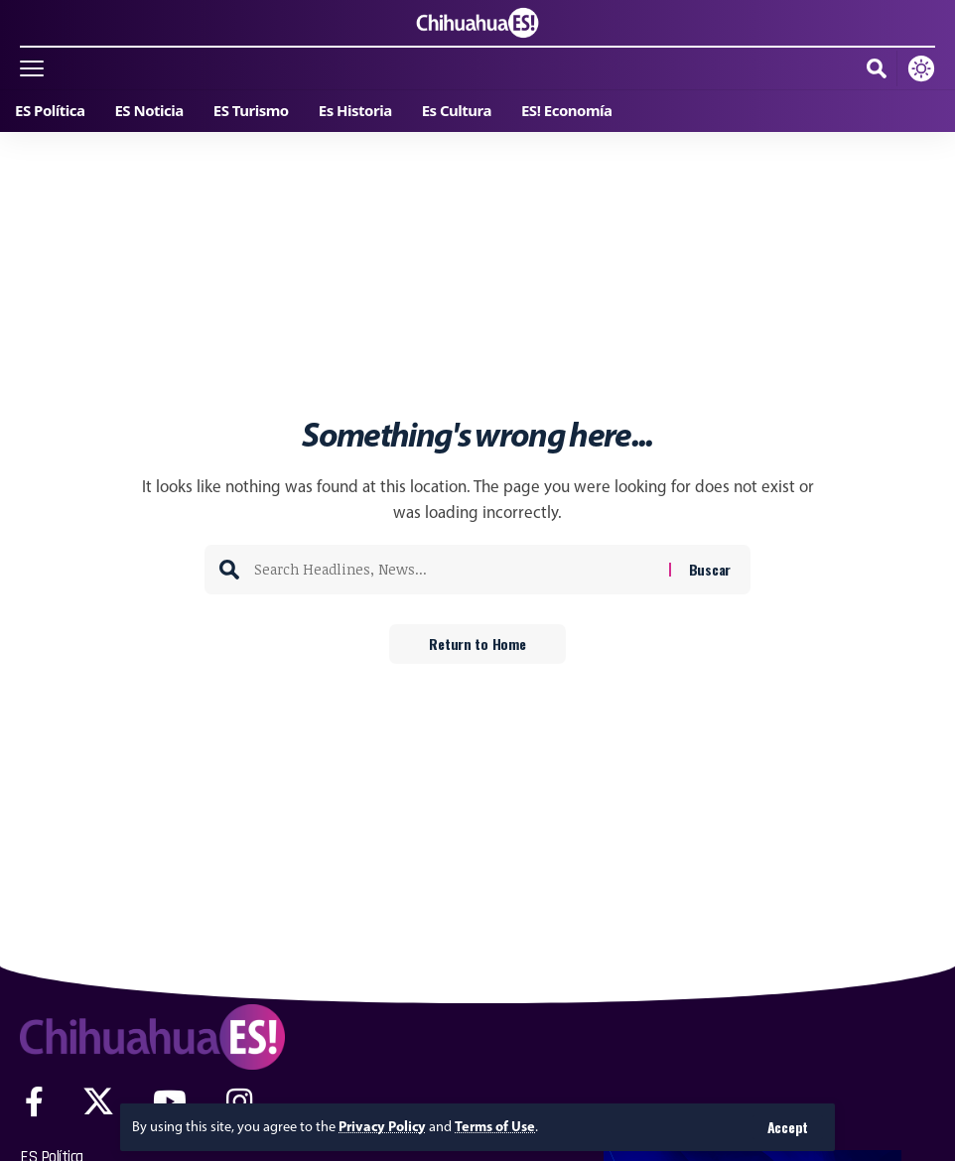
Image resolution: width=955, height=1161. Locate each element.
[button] (787, 1127)
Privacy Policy (382, 1126)
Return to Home (477, 643)
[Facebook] (34, 1102)
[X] (98, 1102)
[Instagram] (239, 1102)
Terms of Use (495, 1126)
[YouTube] (170, 1102)
